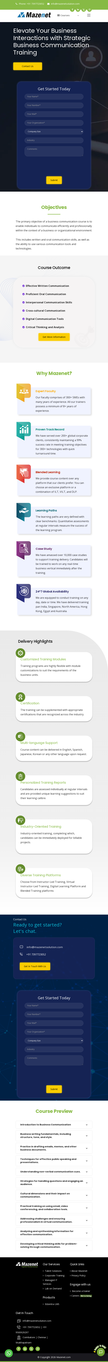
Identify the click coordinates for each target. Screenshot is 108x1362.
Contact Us (27, 66)
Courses (63, 15)
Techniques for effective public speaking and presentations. (48, 1161)
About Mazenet (78, 1270)
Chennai (42, 1337)
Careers (81, 1295)
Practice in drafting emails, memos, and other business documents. (48, 1148)
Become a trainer (80, 1291)
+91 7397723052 (35, 3)
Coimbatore (29, 1337)
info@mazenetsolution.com (63, 3)
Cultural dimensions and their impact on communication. (45, 1195)
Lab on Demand (52, 1288)
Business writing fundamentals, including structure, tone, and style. (45, 1135)
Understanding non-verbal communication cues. (50, 1171)
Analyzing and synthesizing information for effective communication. (46, 1233)
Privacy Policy (77, 1275)
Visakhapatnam (23, 1342)
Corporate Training (53, 1275)
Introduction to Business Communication (45, 1124)
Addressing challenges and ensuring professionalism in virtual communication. (46, 1220)
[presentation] (49, 167)
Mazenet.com (63, 1357)
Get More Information (54, 336)
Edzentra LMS (51, 1304)
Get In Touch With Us (35, 966)
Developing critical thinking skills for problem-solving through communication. (48, 1245)
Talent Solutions (52, 1270)
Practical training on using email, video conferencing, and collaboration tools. (44, 1208)
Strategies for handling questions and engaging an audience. (51, 1182)
